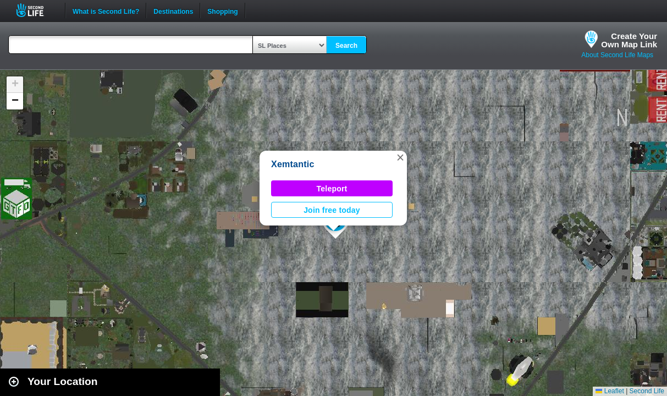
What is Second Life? (106, 10)
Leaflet (610, 391)
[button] (400, 157)
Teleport (332, 188)
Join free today (332, 210)
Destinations (173, 10)
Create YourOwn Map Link (629, 40)
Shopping (222, 10)
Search (346, 46)
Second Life (36, 10)
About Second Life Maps (617, 55)
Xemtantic (293, 164)
